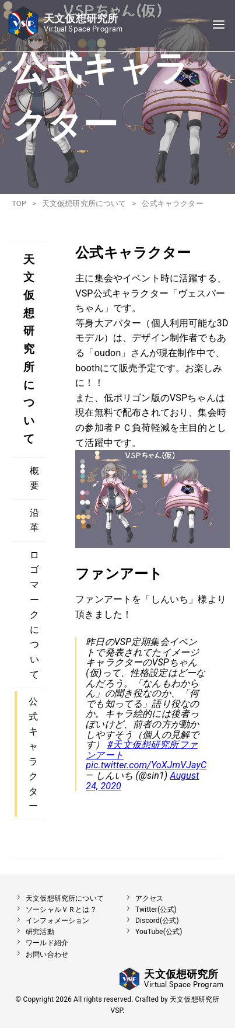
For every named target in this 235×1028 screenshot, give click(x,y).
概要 (34, 478)
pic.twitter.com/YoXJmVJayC (146, 765)
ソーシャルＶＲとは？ (54, 909)
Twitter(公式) (149, 909)
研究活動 (33, 932)
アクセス (142, 898)
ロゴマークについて (34, 614)
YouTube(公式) (152, 932)
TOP (19, 203)
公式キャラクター (33, 753)
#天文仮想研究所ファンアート (142, 750)
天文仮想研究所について (84, 203)
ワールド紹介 (40, 943)
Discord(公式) (150, 921)
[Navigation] (218, 25)
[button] (64, 37)
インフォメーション (50, 921)
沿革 (34, 520)
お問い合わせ (40, 954)
